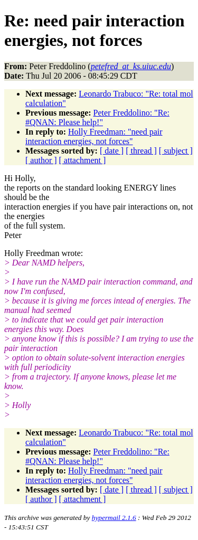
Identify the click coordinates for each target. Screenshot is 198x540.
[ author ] (41, 160)
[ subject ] (176, 150)
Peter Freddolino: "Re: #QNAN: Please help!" (97, 117)
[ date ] (112, 150)
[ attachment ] (82, 160)
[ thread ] (141, 150)
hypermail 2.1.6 (114, 518)
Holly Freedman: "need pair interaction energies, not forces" (94, 136)
